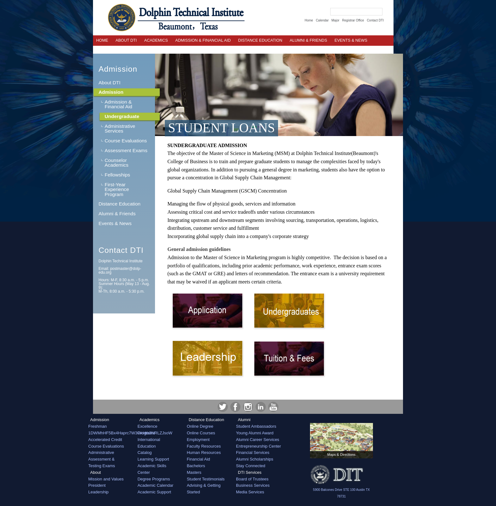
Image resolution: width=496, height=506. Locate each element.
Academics (156, 40)
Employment (198, 439)
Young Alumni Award (255, 433)
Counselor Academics (116, 163)
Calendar (322, 20)
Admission (117, 69)
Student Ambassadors (256, 426)
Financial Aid (198, 459)
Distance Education (260, 40)
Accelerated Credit (105, 439)
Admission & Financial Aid (203, 40)
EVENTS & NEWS (351, 40)
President (97, 485)
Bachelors (196, 465)
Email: (119, 270)
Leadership (98, 492)
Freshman (97, 426)
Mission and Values (106, 479)
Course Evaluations (126, 140)
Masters (194, 472)
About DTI (126, 40)
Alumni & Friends (308, 40)
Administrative (101, 452)
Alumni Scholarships (254, 459)
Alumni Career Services (257, 439)
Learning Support (153, 459)
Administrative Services (120, 128)
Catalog (145, 452)
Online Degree (200, 426)
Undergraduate (122, 116)
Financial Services (253, 452)
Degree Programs (154, 479)
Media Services (250, 492)
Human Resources (204, 452)
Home (309, 20)
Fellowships (117, 174)
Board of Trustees (252, 479)
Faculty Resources (204, 446)
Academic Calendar (155, 485)
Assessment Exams (126, 150)
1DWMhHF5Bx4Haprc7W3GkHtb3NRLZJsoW (130, 433)
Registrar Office (353, 20)
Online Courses (201, 433)
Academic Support (154, 492)
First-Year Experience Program (117, 189)
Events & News (114, 223)
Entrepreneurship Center (258, 446)
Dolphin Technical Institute (120, 261)
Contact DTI (375, 20)
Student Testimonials (206, 479)
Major (335, 20)
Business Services (253, 485)
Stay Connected (250, 465)
